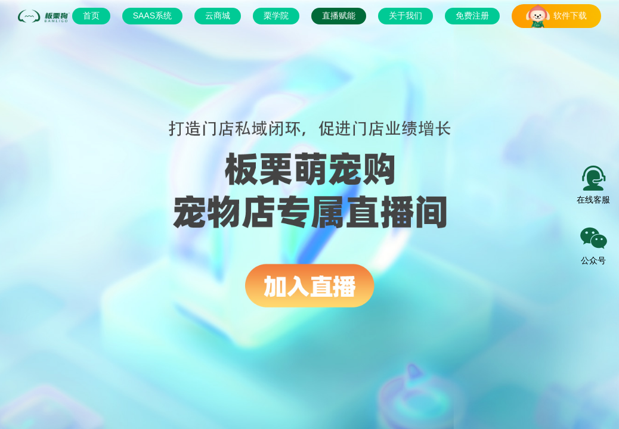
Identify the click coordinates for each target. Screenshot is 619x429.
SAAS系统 (152, 15)
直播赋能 (338, 15)
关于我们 (405, 15)
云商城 (217, 15)
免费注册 (472, 15)
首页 (91, 15)
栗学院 (276, 15)
